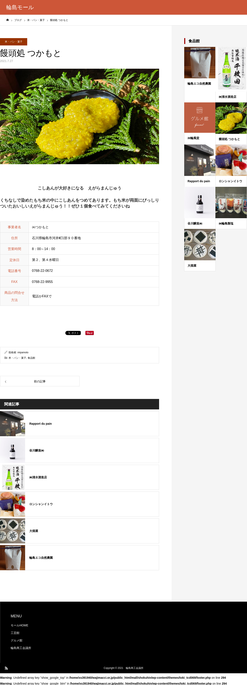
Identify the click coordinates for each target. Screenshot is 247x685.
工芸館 (15, 633)
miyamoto (23, 352)
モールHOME (19, 625)
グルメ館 (16, 640)
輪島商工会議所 (21, 648)
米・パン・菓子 (13, 41)
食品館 (31, 357)
